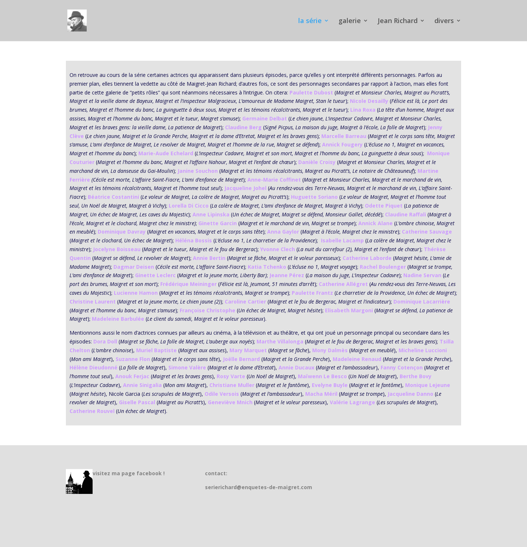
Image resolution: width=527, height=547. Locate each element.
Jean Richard (398, 21)
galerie (350, 21)
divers (444, 21)
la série (310, 21)
